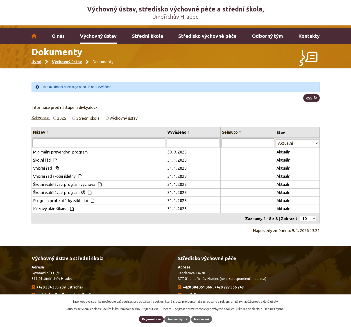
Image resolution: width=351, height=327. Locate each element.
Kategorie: (41, 120)
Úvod (34, 36)
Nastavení (202, 319)
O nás (58, 36)
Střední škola (147, 36)
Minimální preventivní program (60, 154)
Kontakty (309, 36)
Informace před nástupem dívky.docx (64, 110)
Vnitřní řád (46, 170)
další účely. (271, 301)
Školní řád (45, 162)
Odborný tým (267, 36)
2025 (61, 121)
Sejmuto (230, 135)
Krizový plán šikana (53, 211)
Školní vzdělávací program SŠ (62, 195)
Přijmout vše (150, 319)
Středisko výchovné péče (207, 36)
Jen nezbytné (177, 319)
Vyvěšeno (177, 135)
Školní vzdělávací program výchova (67, 187)
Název (39, 135)
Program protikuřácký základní (63, 203)
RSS (311, 101)
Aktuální (284, 154)
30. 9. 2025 (177, 154)
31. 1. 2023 (177, 162)
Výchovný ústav (98, 36)
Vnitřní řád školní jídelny (57, 178)
